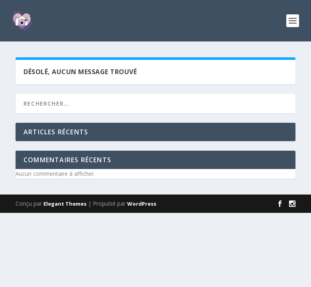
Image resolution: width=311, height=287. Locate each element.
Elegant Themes (65, 203)
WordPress (141, 203)
